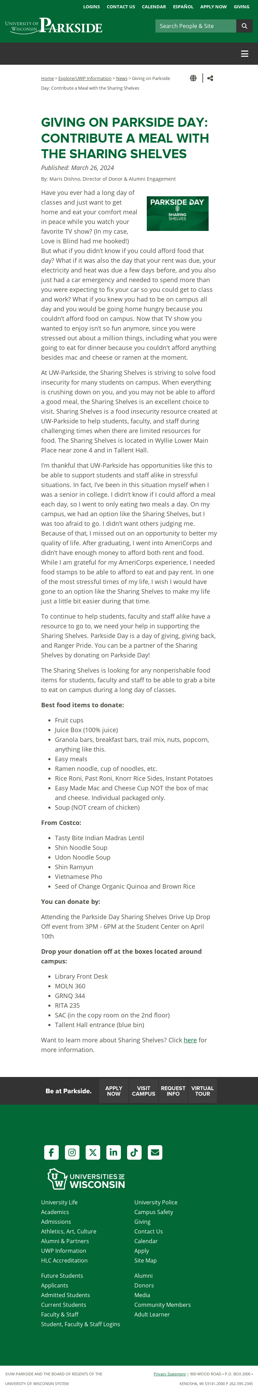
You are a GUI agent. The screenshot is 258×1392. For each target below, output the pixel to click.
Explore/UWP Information (85, 78)
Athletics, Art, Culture (68, 1231)
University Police (156, 1202)
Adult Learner (152, 1314)
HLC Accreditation (64, 1260)
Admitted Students (65, 1295)
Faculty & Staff (59, 1314)
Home (47, 78)
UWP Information (63, 1251)
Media (142, 1295)
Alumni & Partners (65, 1241)
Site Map (145, 1260)
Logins (91, 6)
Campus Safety (153, 1212)
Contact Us (121, 6)
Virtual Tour (202, 1091)
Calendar (154, 6)
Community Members (162, 1305)
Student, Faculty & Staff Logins (80, 1324)
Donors (144, 1285)
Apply (141, 1251)
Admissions (56, 1221)
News (121, 78)
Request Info (173, 1091)
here (190, 1040)
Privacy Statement (170, 1373)
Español (183, 6)
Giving (241, 6)
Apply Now (213, 6)
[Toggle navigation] (245, 54)
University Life (59, 1202)
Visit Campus (143, 1091)
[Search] (195, 26)
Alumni (143, 1275)
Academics (55, 1212)
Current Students (63, 1305)
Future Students (62, 1275)
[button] (194, 78)
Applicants (54, 1285)
